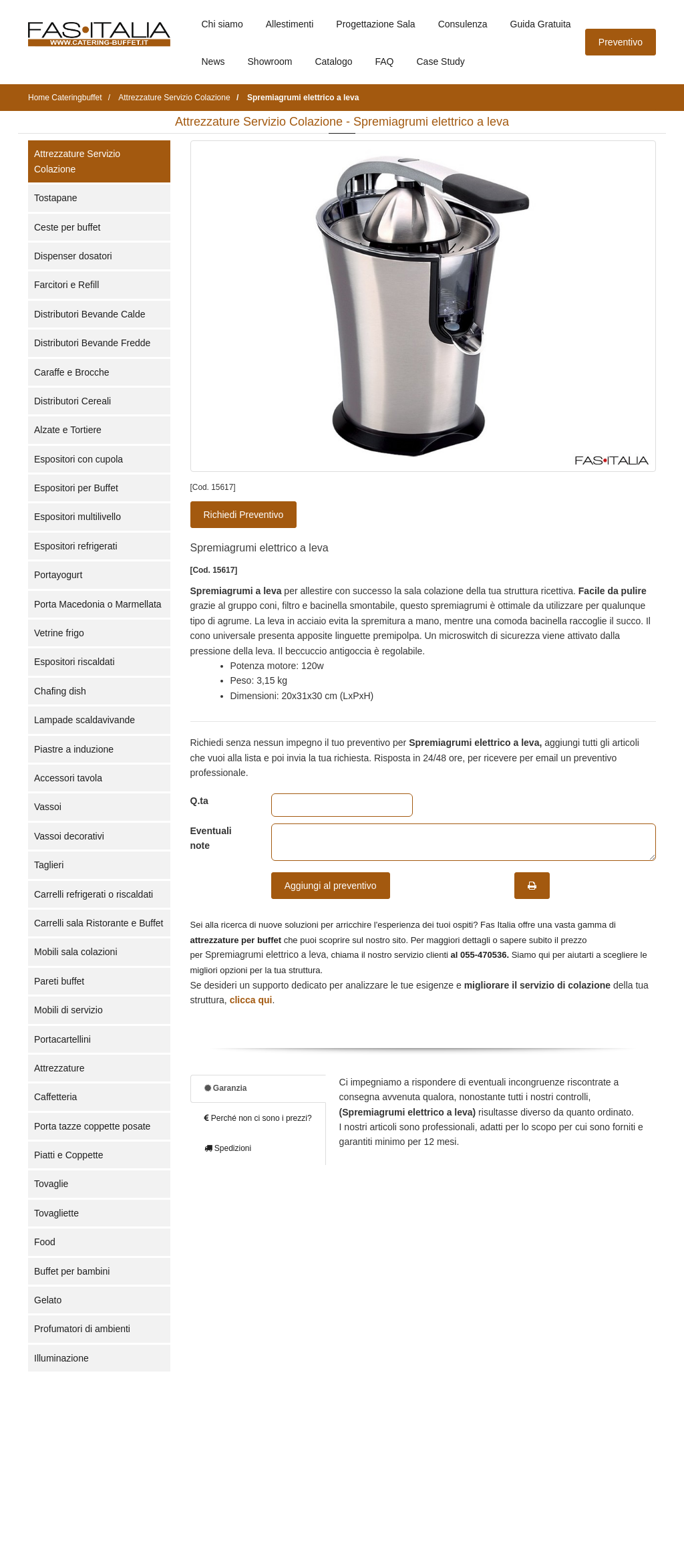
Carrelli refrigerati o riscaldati (93, 894)
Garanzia (225, 1088)
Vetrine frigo (59, 633)
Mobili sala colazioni (76, 951)
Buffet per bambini (72, 1271)
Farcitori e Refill (66, 284)
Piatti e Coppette (69, 1155)
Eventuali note (211, 838)
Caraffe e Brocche (72, 372)
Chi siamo (222, 24)
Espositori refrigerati (76, 546)
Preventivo (620, 42)
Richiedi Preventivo (244, 514)
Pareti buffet (59, 981)
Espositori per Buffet (76, 488)
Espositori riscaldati (74, 661)
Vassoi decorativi (69, 836)
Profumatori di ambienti (82, 1328)
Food (44, 1242)
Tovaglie (51, 1183)
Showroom (270, 61)
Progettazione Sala (375, 24)
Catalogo (333, 61)
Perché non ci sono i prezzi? (258, 1118)
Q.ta (199, 800)
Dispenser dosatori (73, 256)
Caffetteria (55, 1096)
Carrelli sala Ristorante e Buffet (99, 923)
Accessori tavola (68, 778)
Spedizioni (228, 1148)
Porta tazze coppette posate (92, 1126)
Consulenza (463, 24)
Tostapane (55, 197)
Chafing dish (60, 691)
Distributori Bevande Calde (90, 314)
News (213, 61)
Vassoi (47, 806)
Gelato (47, 1300)
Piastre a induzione (74, 749)
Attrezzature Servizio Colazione (77, 161)
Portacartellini (62, 1039)
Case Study (441, 61)
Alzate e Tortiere (68, 429)
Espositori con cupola (78, 459)
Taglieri (48, 865)
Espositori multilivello (77, 516)
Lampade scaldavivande (84, 720)
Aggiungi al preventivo (331, 885)
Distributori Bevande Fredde (92, 343)
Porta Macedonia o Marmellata (98, 604)
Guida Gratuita (540, 24)
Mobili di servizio (68, 1010)
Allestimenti (290, 24)
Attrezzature (59, 1068)
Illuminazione (61, 1358)
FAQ (384, 61)
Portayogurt (58, 574)
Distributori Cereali (72, 401)
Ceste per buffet (67, 227)
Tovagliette (56, 1213)
